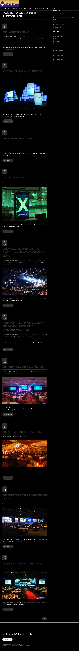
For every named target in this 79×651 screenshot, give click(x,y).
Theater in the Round (17, 138)
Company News (58, 36)
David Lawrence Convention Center (29, 182)
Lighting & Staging (26, 38)
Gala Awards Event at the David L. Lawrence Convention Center (23, 252)
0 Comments (17, 146)
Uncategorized (7, 146)
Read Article (8, 54)
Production (16, 8)
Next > (44, 618)
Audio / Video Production (27, 36)
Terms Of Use (19, 644)
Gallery (23, 8)
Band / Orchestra (59, 50)
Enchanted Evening (15, 32)
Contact (35, 8)
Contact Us (7, 639)
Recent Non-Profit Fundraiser (23, 563)
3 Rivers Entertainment (19, 633)
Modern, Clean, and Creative (22, 71)
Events (9, 8)
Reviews (29, 8)
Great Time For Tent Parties (21, 432)
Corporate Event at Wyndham (23, 367)
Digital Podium (12, 177)
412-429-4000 (42, 8)
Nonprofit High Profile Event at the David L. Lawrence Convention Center (24, 326)
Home (4, 8)
